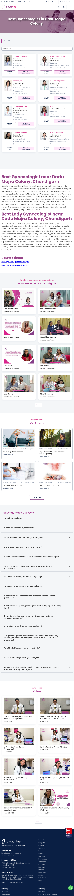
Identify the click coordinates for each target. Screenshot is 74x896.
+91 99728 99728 (7, 856)
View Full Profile (9, 72)
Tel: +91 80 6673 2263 (9, 868)
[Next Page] (38, 405)
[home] (19, 7)
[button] (69, 7)
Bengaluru (42, 843)
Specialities (5, 894)
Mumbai (41, 870)
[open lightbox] (19, 298)
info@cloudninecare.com (11, 853)
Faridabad (42, 851)
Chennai (41, 848)
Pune (40, 880)
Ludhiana (41, 867)
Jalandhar (42, 862)
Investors (41, 892)
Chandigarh (43, 845)
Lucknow (41, 864)
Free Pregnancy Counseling (48, 894)
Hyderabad (42, 859)
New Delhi (42, 872)
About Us (4, 892)
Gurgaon (41, 856)
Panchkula (42, 878)
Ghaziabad (42, 853)
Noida (40, 875)
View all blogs (37, 497)
